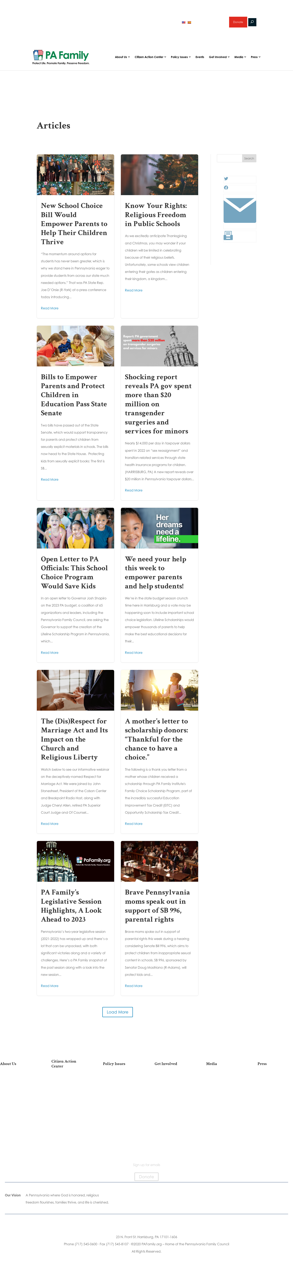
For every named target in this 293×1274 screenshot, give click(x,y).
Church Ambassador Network (17, 1127)
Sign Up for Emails (172, 1114)
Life (120, 1082)
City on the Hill (18, 1118)
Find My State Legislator (69, 1103)
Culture (121, 1101)
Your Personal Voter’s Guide (69, 1111)
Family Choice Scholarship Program (17, 1137)
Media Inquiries (275, 1088)
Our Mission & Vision (17, 1082)
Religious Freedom (120, 1088)
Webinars (224, 1101)
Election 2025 (223, 1108)
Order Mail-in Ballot (69, 1126)
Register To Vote (69, 1120)
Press (254, 59)
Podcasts (224, 1088)
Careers (172, 1101)
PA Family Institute (17, 1101)
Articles (224, 1082)
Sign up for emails (209, 23)
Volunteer (172, 1095)
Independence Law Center (18, 1110)
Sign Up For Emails (69, 1149)
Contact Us (17, 1145)
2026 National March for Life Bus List (69, 1084)
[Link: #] (240, 228)
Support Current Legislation (172, 1123)
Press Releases (275, 1082)
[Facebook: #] (226, 191)
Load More (117, 1014)
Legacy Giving (172, 1108)
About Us (121, 59)
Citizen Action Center (149, 59)
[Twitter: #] (226, 182)
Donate (238, 23)
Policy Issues (179, 59)
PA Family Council (17, 1095)
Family (120, 1095)
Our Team (17, 1088)
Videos (223, 1095)
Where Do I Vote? (69, 1132)
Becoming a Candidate (69, 1141)
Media (238, 59)
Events (200, 59)
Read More (49, 311)
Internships (172, 1088)
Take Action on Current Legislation (69, 1094)
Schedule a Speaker (172, 1137)
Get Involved (218, 59)
